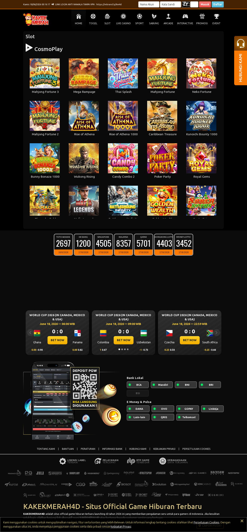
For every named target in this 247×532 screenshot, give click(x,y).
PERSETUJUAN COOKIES (196, 449)
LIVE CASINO (123, 23)
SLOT (107, 23)
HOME (78, 23)
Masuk (205, 4)
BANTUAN (68, 449)
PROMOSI (202, 23)
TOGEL (93, 23)
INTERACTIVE (185, 23)
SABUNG (154, 23)
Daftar (217, 4)
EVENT (217, 23)
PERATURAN (88, 449)
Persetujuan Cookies (206, 522)
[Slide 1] (119, 349)
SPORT (139, 23)
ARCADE (168, 23)
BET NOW (57, 340)
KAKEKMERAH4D (34, 513)
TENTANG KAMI (46, 449)
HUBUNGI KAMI (137, 449)
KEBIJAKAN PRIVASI (164, 449)
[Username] (148, 4)
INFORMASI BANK (112, 449)
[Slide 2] (122, 349)
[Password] (170, 4)
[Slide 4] (128, 349)
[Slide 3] (125, 349)
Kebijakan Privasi (121, 526)
